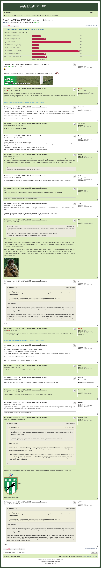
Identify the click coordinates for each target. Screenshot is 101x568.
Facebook (32, 102)
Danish (80, 88)
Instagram (42, 102)
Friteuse (80, 154)
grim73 (80, 501)
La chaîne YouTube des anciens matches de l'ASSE (16, 102)
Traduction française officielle (47, 561)
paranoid (80, 281)
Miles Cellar (57, 561)
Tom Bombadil (81, 123)
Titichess (80, 175)
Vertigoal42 (81, 106)
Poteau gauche (30, 22)
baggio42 (80, 203)
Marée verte (81, 135)
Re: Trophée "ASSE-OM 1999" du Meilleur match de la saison (25, 89)
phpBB (45, 559)
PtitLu (79, 219)
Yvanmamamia (81, 389)
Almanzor (80, 188)
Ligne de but (23, 22)
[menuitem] (6, 13)
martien (80, 345)
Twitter (37, 102)
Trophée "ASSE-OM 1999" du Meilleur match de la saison (28, 20)
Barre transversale (14, 22)
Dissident (80, 402)
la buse (80, 365)
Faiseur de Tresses (82, 417)
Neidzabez (80, 377)
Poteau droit (37, 22)
